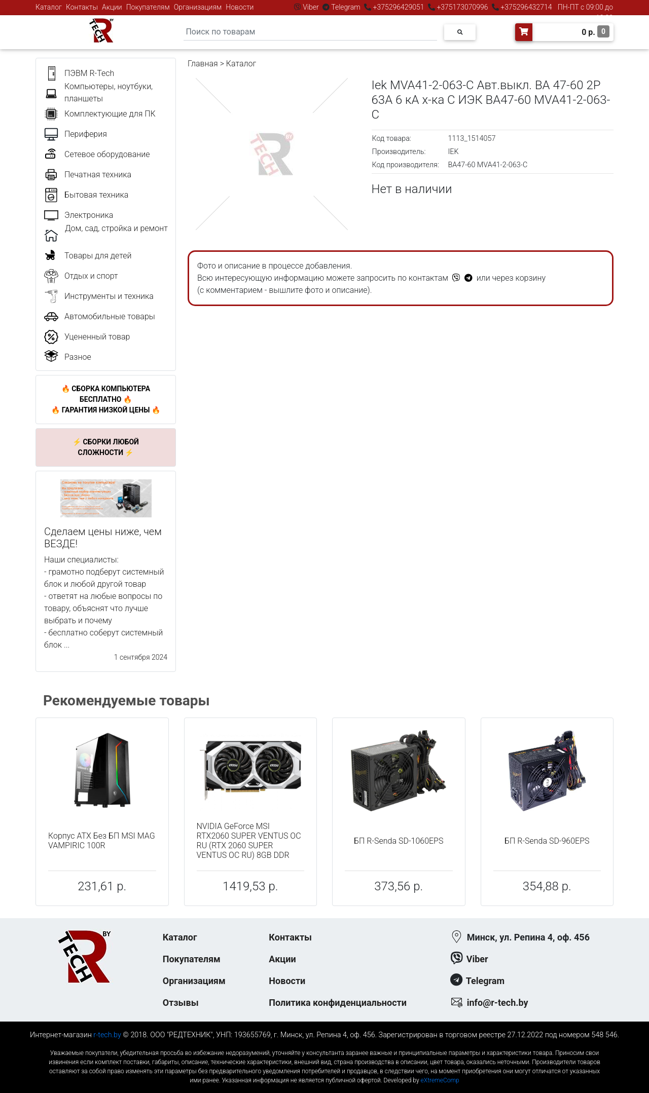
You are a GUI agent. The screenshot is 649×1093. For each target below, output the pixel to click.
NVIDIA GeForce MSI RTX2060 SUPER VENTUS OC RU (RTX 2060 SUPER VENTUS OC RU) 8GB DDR (249, 840)
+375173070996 (461, 7)
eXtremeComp (440, 1080)
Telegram (346, 7)
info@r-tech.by (497, 1002)
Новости (240, 7)
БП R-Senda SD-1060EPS (398, 841)
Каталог (48, 7)
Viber (310, 7)
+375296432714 (525, 7)
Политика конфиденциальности (338, 1002)
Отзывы (181, 1002)
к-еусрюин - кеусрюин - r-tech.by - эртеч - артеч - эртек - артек (324, 1044)
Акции (112, 7)
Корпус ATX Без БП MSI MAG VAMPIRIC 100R (101, 840)
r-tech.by (107, 1035)
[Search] (310, 32)
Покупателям (148, 7)
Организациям (198, 7)
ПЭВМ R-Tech (89, 73)
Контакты (82, 7)
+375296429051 (398, 7)
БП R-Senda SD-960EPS (547, 841)
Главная (203, 63)
